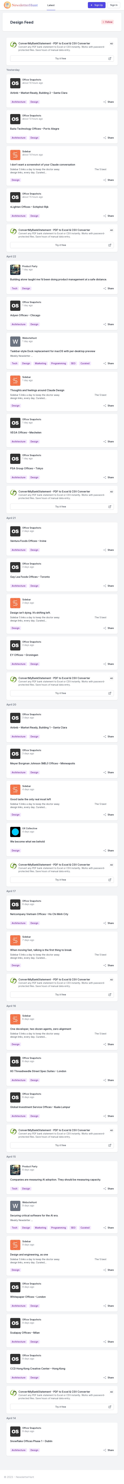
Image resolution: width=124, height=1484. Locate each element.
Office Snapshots (31, 79)
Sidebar (26, 151)
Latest (51, 5)
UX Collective (29, 828)
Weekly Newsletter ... (21, 355)
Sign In (113, 5)
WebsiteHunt (29, 338)
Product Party (29, 266)
